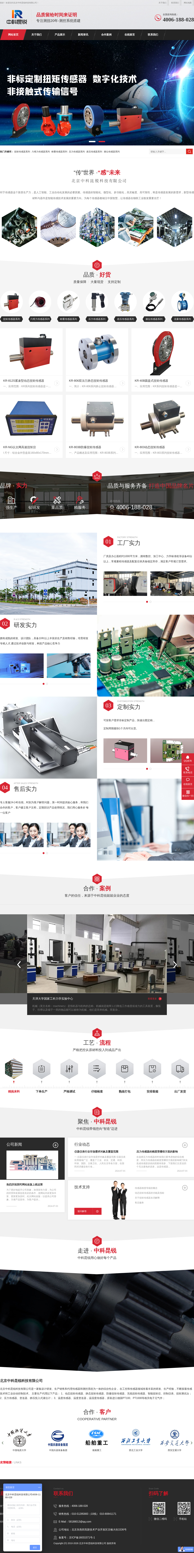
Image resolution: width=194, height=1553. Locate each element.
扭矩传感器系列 (22, 151)
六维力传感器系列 (41, 151)
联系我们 (175, 3)
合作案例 (106, 34)
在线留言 (129, 34)
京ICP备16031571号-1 (82, 1537)
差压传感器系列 (94, 151)
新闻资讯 (83, 34)
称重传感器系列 (59, 151)
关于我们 (162, 3)
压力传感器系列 (77, 151)
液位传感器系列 (112, 151)
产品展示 (60, 34)
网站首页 (13, 34)
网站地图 (188, 3)
